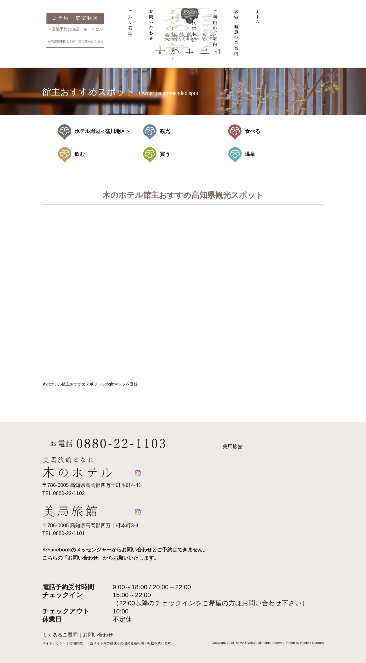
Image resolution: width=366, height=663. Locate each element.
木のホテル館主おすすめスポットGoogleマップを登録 (90, 384)
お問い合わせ (150, 37)
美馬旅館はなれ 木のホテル (309, 61)
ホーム (257, 37)
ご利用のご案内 (214, 37)
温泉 (250, 154)
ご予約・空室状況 (75, 17)
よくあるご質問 (60, 635)
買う (165, 154)
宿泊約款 (76, 643)
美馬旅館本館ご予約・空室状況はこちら (75, 41)
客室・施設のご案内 (236, 37)
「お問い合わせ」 (83, 558)
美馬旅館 (232, 446)
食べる (252, 131)
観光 (165, 131)
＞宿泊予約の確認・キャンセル (75, 29)
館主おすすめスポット (171, 37)
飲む (80, 154)
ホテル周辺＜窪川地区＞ (102, 131)
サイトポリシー (54, 643)
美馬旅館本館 (193, 37)
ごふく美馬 (130, 37)
